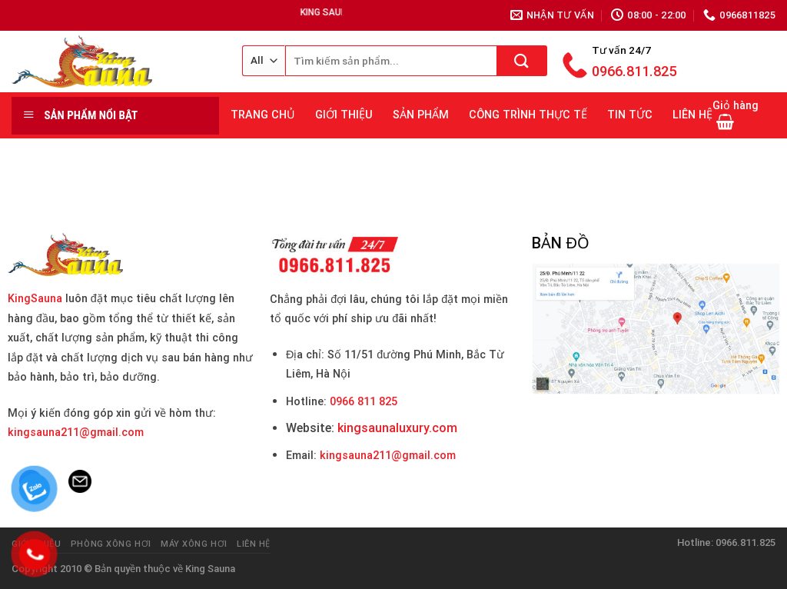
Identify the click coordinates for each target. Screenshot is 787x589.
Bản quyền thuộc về (139, 568)
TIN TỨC (630, 114)
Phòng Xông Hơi (111, 544)
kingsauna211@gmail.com (76, 432)
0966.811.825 (634, 71)
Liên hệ (254, 544)
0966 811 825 (363, 401)
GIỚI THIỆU (344, 114)
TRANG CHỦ (263, 114)
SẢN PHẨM (421, 114)
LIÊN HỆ (692, 114)
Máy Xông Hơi (194, 544)
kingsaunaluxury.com (397, 428)
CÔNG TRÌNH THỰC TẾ (528, 114)
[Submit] (522, 60)
